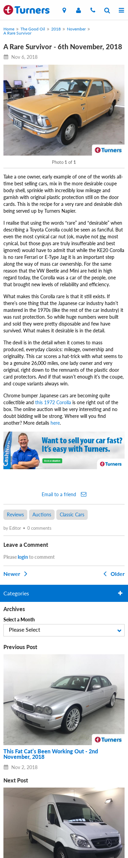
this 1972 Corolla (53, 402)
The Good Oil (32, 28)
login (23, 557)
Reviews (15, 514)
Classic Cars (72, 514)
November (76, 28)
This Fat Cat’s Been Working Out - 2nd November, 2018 (50, 754)
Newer (16, 573)
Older (113, 573)
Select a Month (19, 619)
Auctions (41, 514)
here (55, 423)
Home (8, 28)
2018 (56, 28)
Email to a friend (64, 494)
